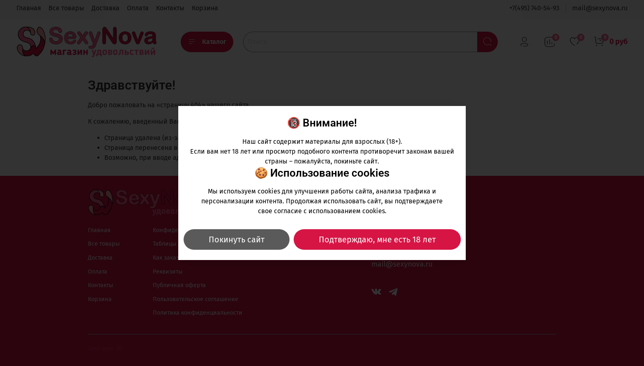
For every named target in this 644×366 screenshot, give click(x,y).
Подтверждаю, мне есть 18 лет (377, 239)
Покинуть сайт (236, 239)
